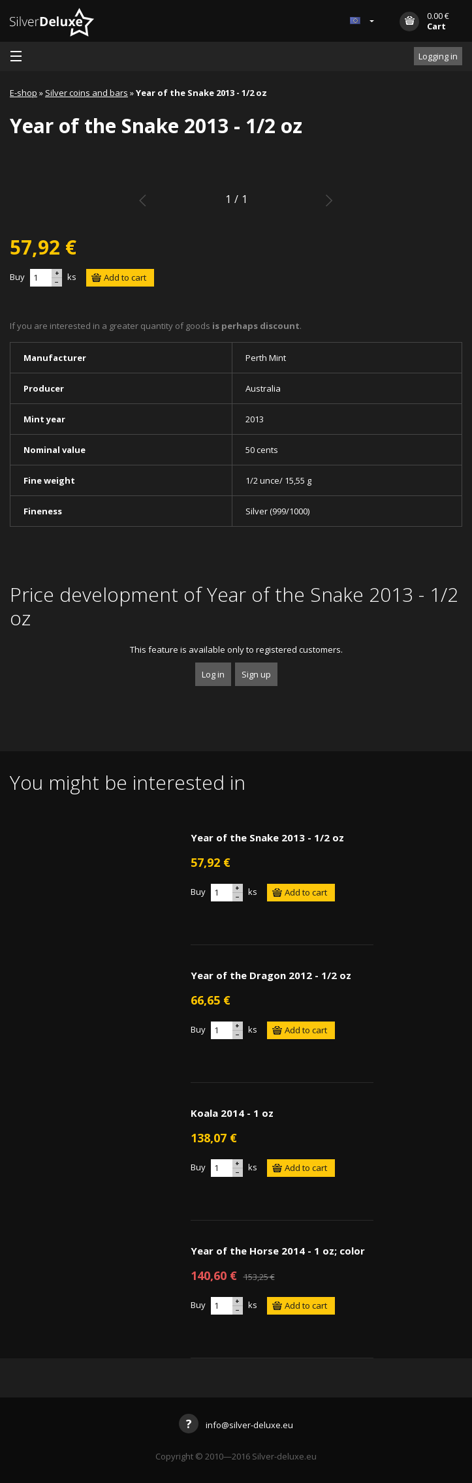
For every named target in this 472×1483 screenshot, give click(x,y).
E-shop (23, 93)
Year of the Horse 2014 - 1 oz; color (278, 1250)
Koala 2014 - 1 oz (232, 1112)
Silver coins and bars (86, 93)
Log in (213, 674)
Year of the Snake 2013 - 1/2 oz (267, 837)
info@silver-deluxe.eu (236, 1425)
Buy (17, 277)
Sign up (256, 674)
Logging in (438, 56)
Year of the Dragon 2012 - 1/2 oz (271, 975)
